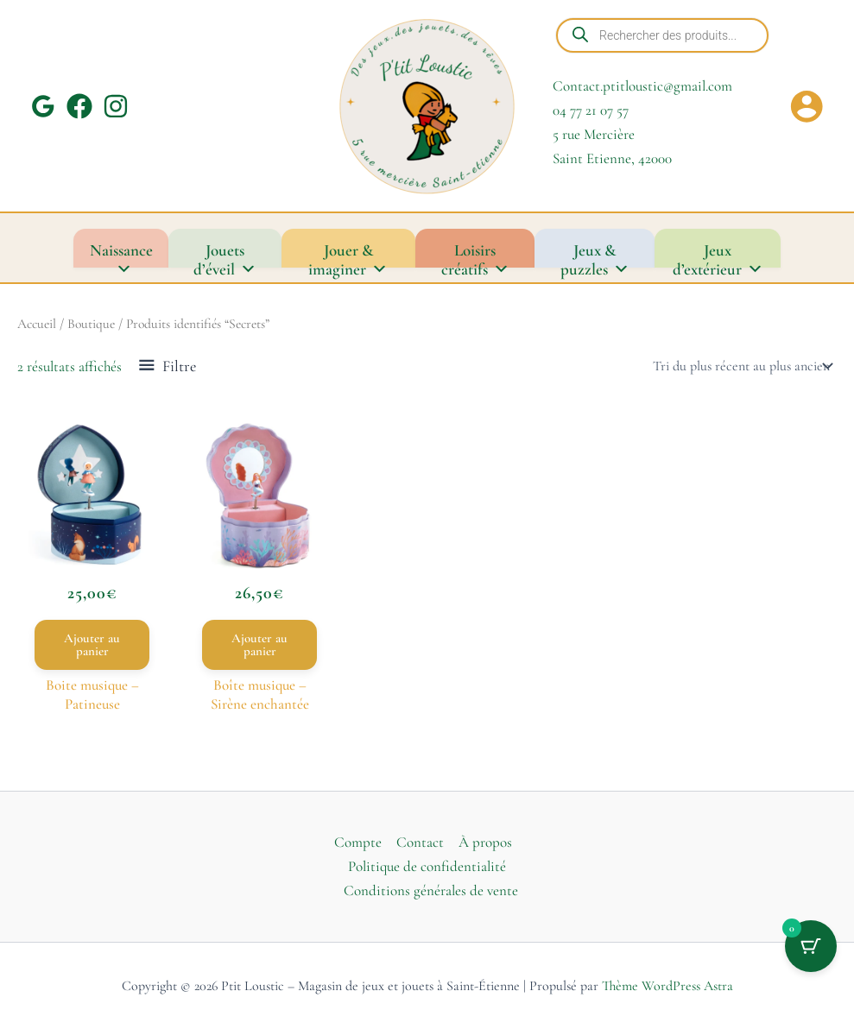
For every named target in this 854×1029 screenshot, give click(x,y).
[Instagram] (116, 106)
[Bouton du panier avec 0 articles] (811, 946)
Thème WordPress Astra (667, 985)
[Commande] (741, 366)
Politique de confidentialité (427, 866)
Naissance (121, 254)
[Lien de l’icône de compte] (806, 106)
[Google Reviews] (43, 106)
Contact (420, 842)
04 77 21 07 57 (591, 110)
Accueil (36, 323)
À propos (485, 842)
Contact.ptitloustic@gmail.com (642, 86)
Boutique (91, 323)
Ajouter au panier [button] (92, 644)
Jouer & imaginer (348, 254)
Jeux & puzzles (594, 254)
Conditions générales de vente (431, 890)
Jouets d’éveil (224, 254)
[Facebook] (79, 106)
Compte (358, 842)
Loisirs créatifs (475, 254)
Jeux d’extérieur (718, 254)
